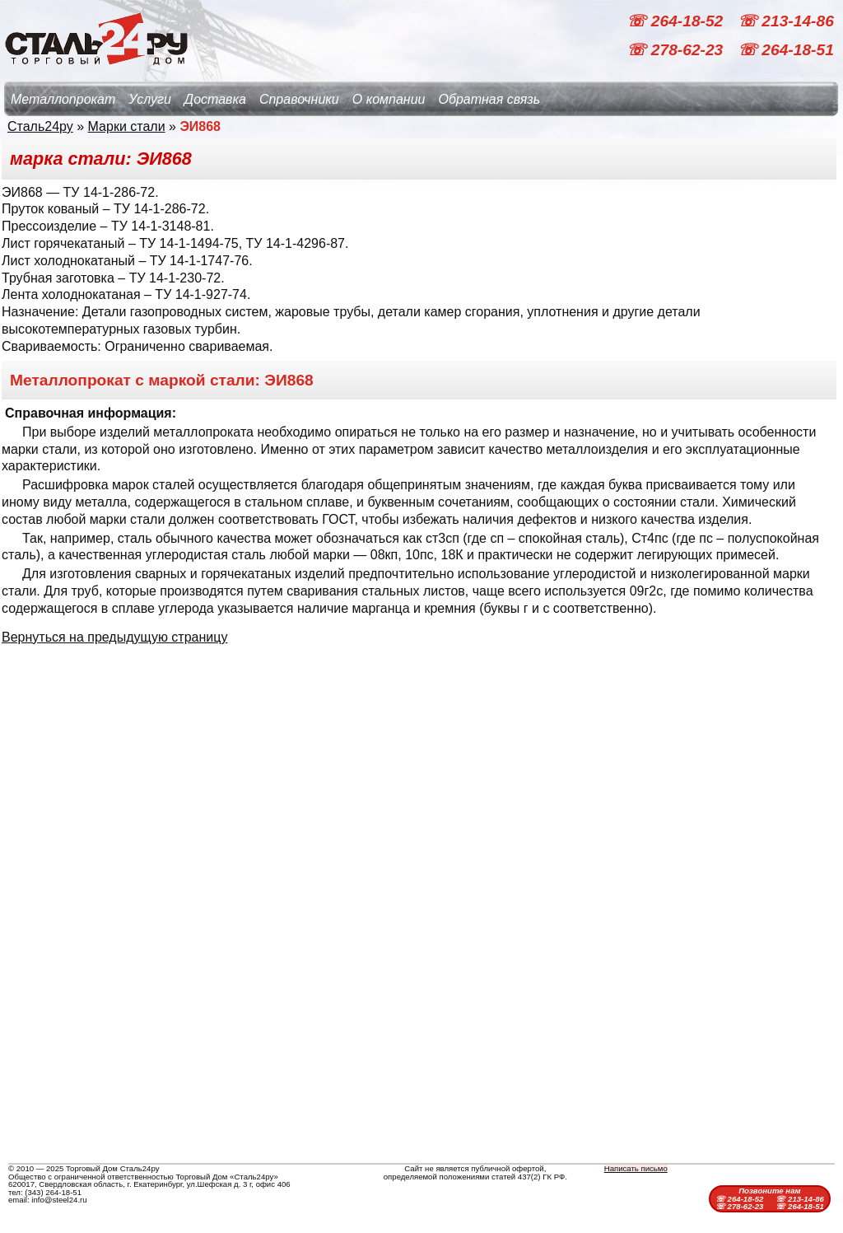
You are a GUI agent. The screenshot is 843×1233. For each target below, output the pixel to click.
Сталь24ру (40, 126)
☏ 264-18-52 (676, 21)
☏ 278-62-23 (676, 49)
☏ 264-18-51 (786, 49)
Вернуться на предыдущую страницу (114, 637)
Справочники (299, 99)
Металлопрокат (63, 99)
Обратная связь (489, 99)
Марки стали (126, 126)
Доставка (215, 99)
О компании (389, 99)
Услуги (149, 99)
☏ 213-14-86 (786, 21)
